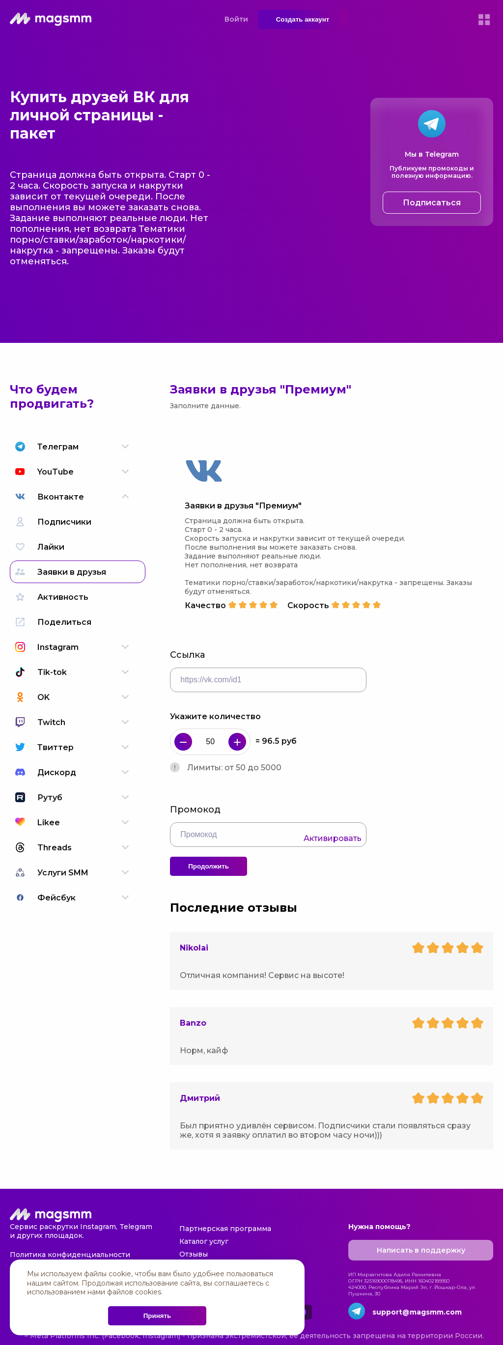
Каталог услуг (203, 1241)
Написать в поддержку (421, 1250)
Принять (157, 1315)
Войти (236, 19)
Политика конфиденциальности (70, 1254)
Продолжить (208, 866)
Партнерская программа (225, 1228)
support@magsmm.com (417, 1312)
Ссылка (187, 654)
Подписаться (432, 202)
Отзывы (193, 1254)
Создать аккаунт (303, 19)
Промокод (195, 809)
